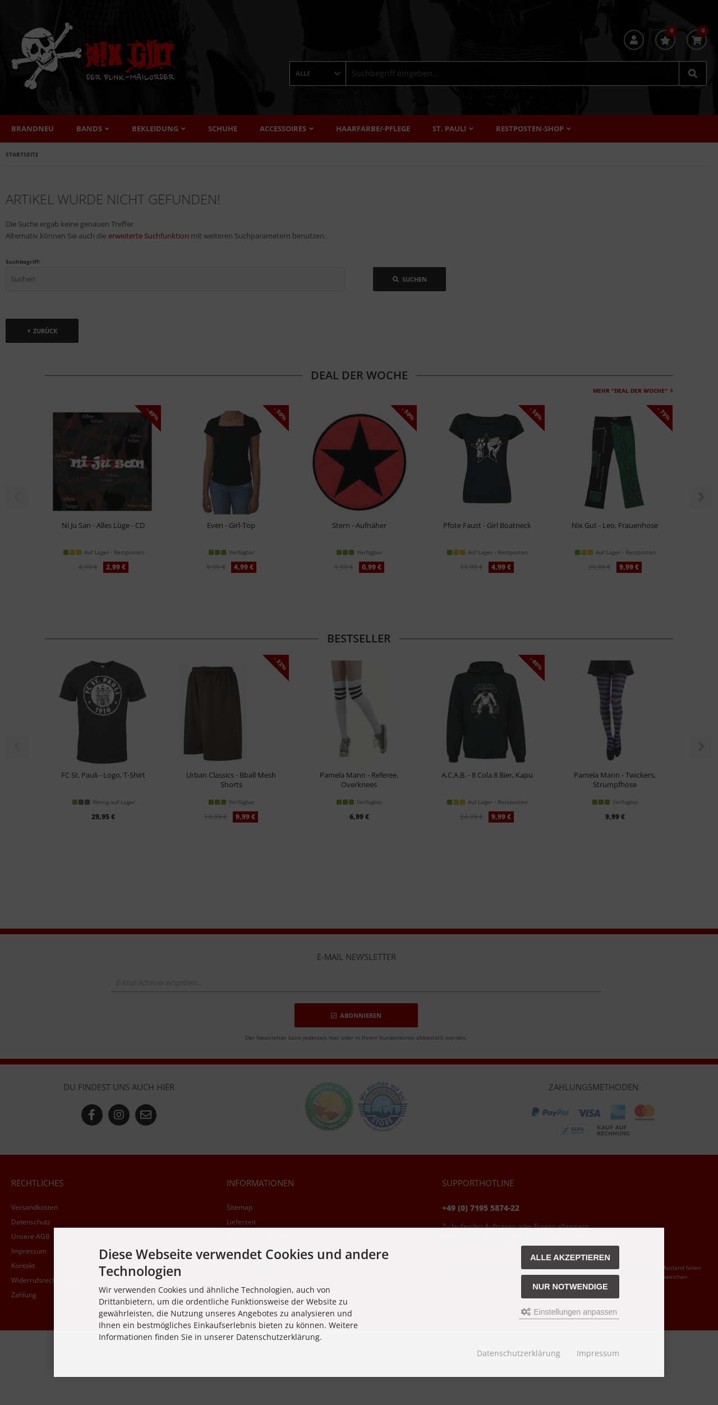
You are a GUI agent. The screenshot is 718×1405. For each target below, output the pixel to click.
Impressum (598, 1353)
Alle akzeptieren (570, 1257)
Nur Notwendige (569, 1286)
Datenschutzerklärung (518, 1353)
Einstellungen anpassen (569, 1311)
